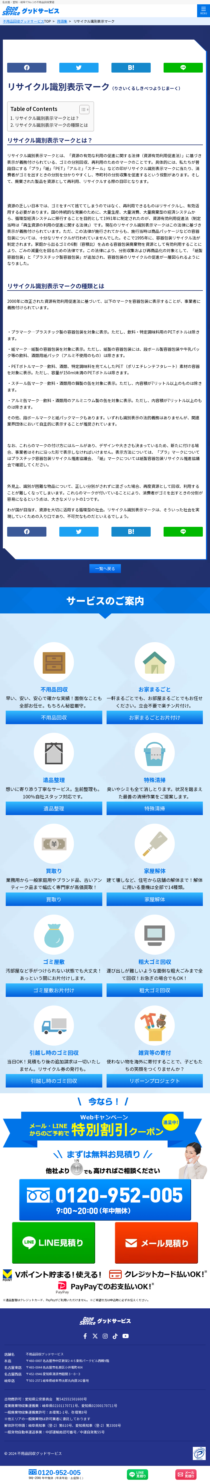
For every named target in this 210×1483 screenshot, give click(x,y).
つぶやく (79, 68)
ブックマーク (131, 68)
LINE (183, 68)
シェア (26, 68)
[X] (95, 1336)
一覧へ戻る (105, 568)
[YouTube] (125, 1336)
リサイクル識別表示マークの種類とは (51, 125)
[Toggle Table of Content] (81, 109)
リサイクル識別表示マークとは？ (47, 118)
